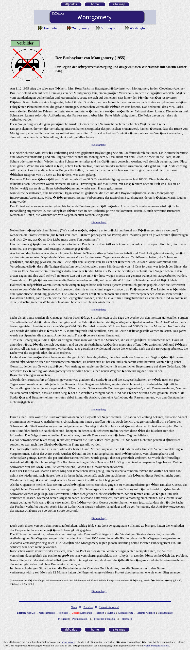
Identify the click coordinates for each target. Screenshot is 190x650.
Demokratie (86, 612)
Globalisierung (125, 612)
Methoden (127, 618)
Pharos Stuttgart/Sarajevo (156, 645)
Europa (111, 612)
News (74, 607)
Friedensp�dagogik (104, 618)
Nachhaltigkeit (165, 612)
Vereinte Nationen (145, 612)
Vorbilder (63, 612)
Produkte (88, 607)
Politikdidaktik (79, 618)
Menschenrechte (47, 612)
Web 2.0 (31, 612)
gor (68, 642)
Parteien (100, 612)
